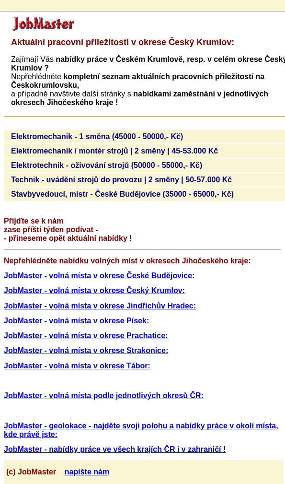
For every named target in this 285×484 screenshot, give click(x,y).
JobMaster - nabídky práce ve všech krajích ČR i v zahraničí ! (115, 449)
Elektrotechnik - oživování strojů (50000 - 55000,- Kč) (106, 165)
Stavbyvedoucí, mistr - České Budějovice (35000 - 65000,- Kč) (122, 194)
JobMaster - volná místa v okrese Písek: (76, 321)
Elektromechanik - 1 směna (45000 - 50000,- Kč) (97, 136)
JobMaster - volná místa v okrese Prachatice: (86, 335)
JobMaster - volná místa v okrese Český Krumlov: (94, 290)
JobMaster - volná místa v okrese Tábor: (77, 366)
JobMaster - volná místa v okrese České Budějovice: (99, 276)
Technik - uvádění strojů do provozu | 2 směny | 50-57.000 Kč (121, 180)
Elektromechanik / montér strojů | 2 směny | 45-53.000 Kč (114, 151)
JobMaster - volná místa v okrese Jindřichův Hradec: (100, 306)
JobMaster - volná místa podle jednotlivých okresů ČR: (104, 395)
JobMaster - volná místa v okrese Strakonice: (86, 350)
